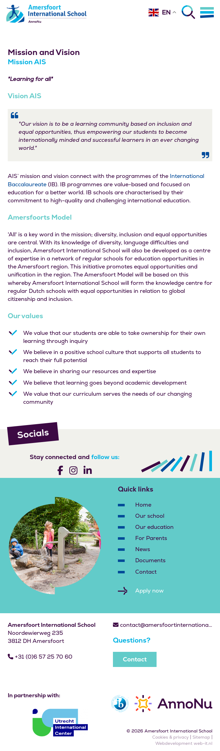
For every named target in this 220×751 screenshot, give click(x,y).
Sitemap (201, 737)
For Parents (151, 538)
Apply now (149, 590)
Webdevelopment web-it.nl (183, 743)
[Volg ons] (60, 472)
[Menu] (207, 12)
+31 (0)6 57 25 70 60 (40, 656)
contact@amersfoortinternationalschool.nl (163, 624)
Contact (146, 571)
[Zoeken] (188, 12)
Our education (154, 526)
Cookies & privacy (170, 737)
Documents (150, 560)
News (142, 549)
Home (143, 504)
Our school (149, 515)
